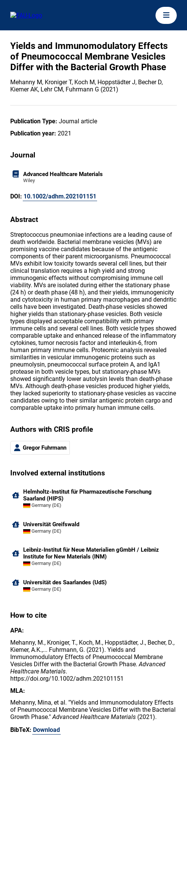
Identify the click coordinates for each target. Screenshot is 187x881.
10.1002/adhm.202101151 (60, 196)
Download (46, 729)
